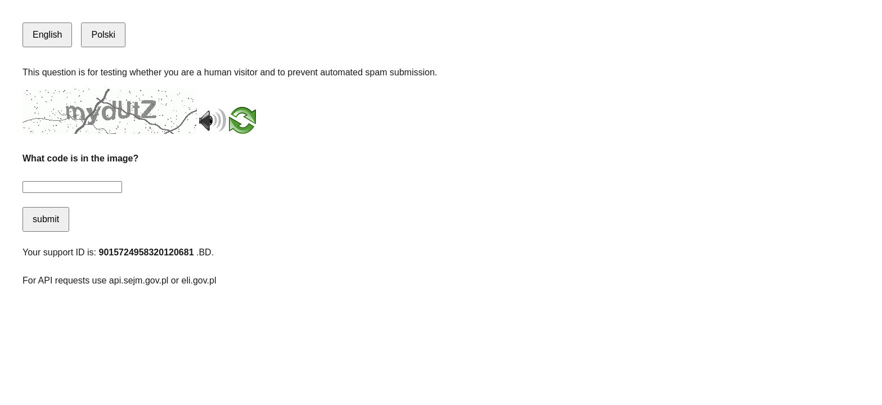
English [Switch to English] (47, 34)
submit (46, 219)
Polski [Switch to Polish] (103, 34)
